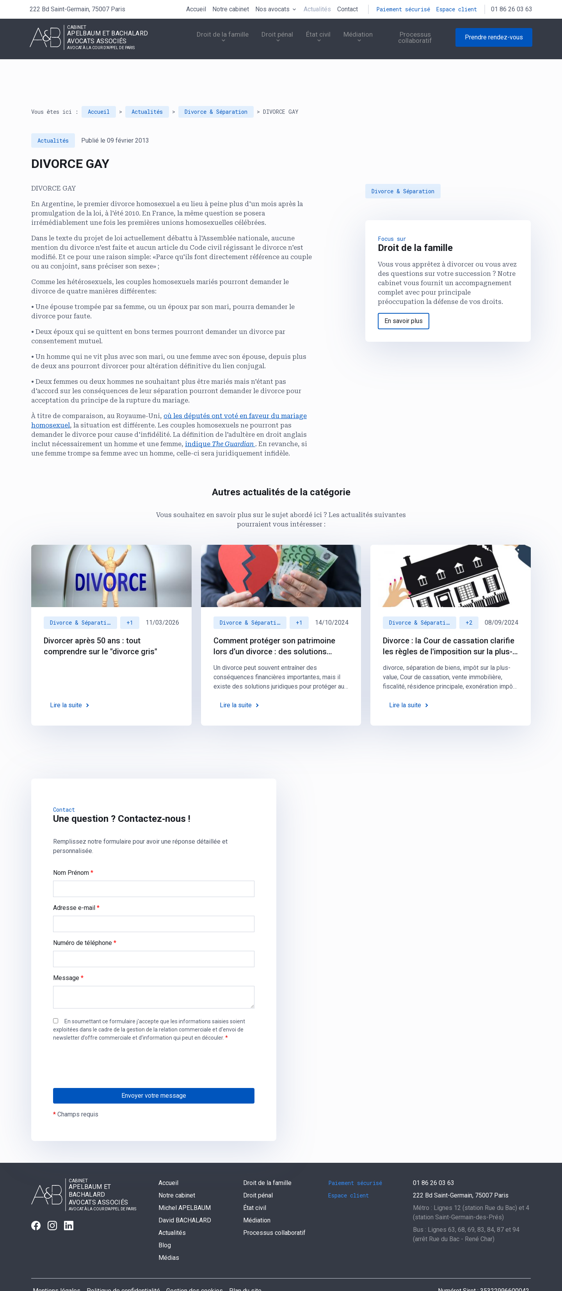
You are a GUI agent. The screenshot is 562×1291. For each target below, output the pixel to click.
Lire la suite (66, 683)
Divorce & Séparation (216, 90)
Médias (168, 1236)
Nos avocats (272, 9)
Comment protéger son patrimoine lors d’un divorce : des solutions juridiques (274, 624)
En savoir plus (403, 299)
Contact (347, 9)
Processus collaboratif (412, 40)
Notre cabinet (230, 9)
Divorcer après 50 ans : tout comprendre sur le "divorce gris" (100, 624)
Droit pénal (260, 40)
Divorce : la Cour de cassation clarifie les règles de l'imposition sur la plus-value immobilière (448, 624)
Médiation (347, 40)
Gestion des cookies (194, 1269)
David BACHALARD (184, 1198)
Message (68, 956)
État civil (304, 40)
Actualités (317, 9)
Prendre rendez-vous (494, 40)
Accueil (196, 9)
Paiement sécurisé (403, 9)
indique (220, 422)
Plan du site (245, 1269)
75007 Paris (77, 9)
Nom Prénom (73, 851)
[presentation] (112, 1059)
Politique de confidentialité (123, 1269)
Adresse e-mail (76, 886)
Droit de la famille (201, 40)
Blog (164, 1223)
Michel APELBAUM (184, 1186)
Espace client (456, 9)
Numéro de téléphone (84, 921)
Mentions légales (56, 1269)
